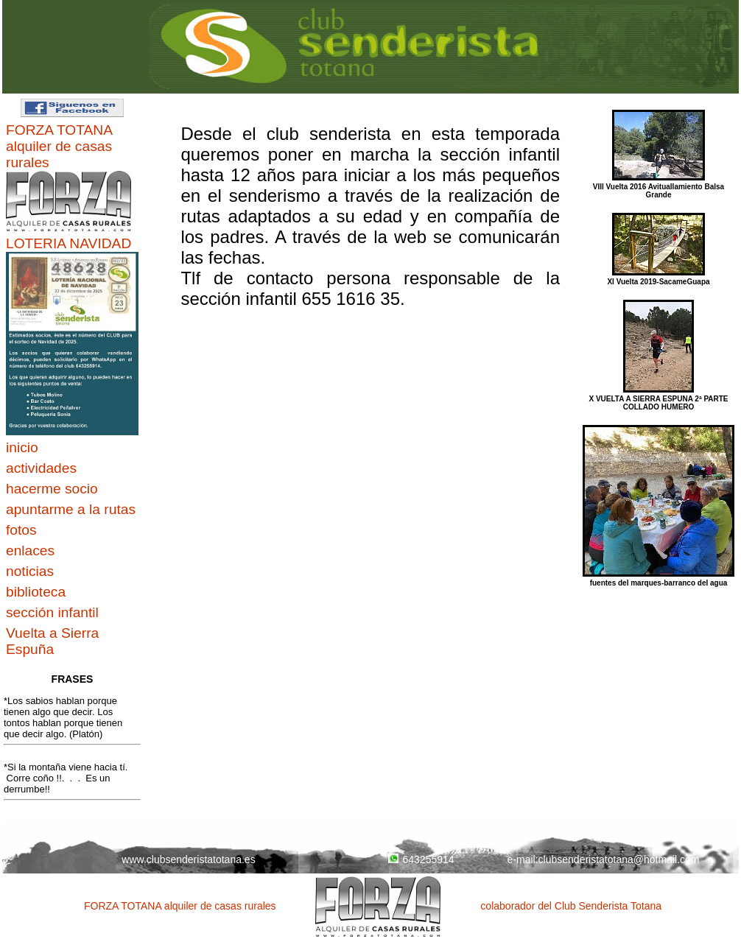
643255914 (421, 859)
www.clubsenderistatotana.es (188, 859)
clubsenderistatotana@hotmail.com (619, 859)
